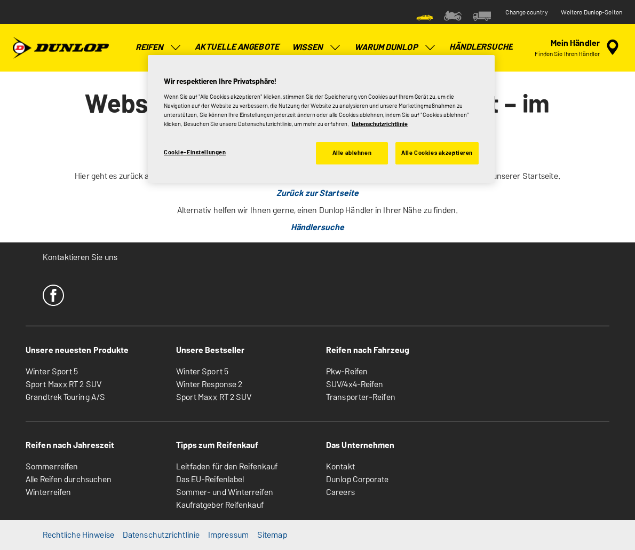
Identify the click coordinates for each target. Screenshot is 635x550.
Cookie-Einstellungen (195, 152)
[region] (321, 119)
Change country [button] (526, 12)
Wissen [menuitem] (317, 47)
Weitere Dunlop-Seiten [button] (591, 12)
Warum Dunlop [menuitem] (395, 47)
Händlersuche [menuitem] (481, 47)
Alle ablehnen (351, 152)
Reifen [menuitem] (159, 47)
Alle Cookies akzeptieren (437, 152)
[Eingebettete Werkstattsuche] (578, 47)
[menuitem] (424, 15)
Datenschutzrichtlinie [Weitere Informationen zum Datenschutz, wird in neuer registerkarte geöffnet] (380, 124)
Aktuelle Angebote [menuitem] (237, 47)
